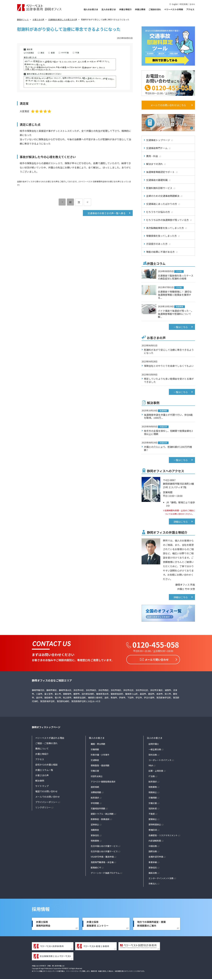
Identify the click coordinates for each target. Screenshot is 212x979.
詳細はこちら (181, 521)
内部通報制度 (155, 839)
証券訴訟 (95, 823)
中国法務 (153, 845)
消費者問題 (96, 791)
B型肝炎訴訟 (97, 775)
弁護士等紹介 (125, 9)
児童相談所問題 (98, 807)
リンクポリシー (43, 806)
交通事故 (95, 759)
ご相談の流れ (155, 9)
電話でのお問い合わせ (46, 790)
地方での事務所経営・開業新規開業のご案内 (151, 923)
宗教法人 (153, 882)
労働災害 (95, 770)
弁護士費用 (140, 9)
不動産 (152, 812)
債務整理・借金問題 (100, 764)
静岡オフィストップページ (46, 726)
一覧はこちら (181, 327)
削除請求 (95, 796)
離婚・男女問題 (98, 743)
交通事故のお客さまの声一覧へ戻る (107, 213)
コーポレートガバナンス (160, 759)
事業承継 (153, 861)
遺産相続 (95, 786)
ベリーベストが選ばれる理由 (49, 737)
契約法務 (153, 753)
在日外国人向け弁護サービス (104, 850)
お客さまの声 (42, 774)
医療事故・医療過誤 (100, 818)
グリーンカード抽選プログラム (105, 871)
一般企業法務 (155, 748)
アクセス (190, 9)
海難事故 (95, 829)
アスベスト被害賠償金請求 (103, 780)
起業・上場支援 (156, 770)
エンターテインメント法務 (161, 877)
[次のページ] (87, 202)
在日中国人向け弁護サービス (104, 845)
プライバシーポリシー (46, 801)
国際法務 (153, 850)
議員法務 (153, 871)
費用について (42, 747)
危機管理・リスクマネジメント (163, 834)
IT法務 (152, 775)
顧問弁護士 (154, 743)
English (175, 4)
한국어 (192, 4)
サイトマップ (42, 785)
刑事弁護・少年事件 (100, 753)
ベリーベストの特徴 (173, 9)
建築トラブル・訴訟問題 (102, 812)
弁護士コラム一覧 (44, 769)
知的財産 (153, 807)
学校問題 (95, 802)
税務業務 (95, 839)
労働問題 (95, 748)
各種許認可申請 (156, 855)
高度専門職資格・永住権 (102, 861)
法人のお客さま (108, 9)
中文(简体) (184, 4)
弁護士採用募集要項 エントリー (98, 923)
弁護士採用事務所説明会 (43, 923)
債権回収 (153, 829)
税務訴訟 (153, 791)
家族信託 (95, 834)
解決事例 (39, 779)
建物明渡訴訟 (155, 823)
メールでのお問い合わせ (47, 795)
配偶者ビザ (96, 866)
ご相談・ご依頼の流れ (46, 742)
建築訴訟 (153, 818)
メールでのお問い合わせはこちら (168, 105)
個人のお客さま (91, 9)
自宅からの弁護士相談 (46, 763)
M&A (151, 764)
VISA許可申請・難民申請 (102, 855)
